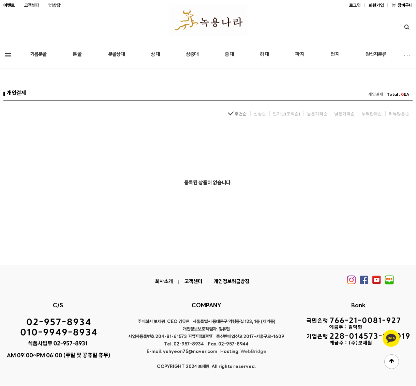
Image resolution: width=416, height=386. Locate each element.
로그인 (354, 5)
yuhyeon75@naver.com (190, 352)
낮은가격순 (344, 113)
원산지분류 (376, 54)
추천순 (241, 113)
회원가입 (376, 5)
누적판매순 (371, 113)
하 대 (264, 54)
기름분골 (38, 54)
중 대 (229, 54)
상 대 (155, 54)
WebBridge (253, 352)
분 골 (77, 54)
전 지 (334, 54)
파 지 (299, 54)
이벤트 (9, 5)
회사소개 (164, 281)
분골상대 (116, 54)
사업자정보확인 (200, 337)
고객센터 (31, 5)
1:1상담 (54, 5)
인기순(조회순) (286, 113)
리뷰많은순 (399, 113)
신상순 (260, 113)
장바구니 (405, 5)
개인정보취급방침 (231, 281)
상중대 (192, 54)
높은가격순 (317, 113)
